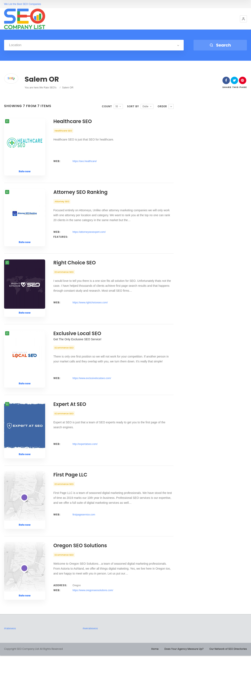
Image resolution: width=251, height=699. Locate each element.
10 (117, 106)
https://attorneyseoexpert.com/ (88, 239)
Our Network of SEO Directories (228, 692)
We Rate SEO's (47, 87)
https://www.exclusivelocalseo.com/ (91, 400)
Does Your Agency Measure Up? (184, 692)
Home (155, 692)
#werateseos (90, 671)
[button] (243, 18)
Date (145, 106)
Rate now (25, 171)
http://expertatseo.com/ (84, 473)
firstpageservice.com (83, 550)
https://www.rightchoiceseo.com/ (90, 317)
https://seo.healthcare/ (84, 161)
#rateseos (10, 671)
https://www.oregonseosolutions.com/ (92, 633)
